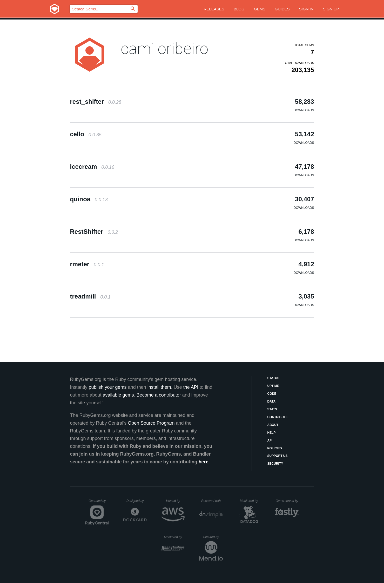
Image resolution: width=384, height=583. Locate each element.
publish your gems (108, 387)
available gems (118, 395)
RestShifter (94, 231)
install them (159, 387)
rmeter (87, 264)
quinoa (89, 199)
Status (273, 378)
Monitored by (250, 501)
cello (86, 134)
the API (190, 387)
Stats (272, 409)
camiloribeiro (164, 48)
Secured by (213, 537)
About (273, 425)
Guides (282, 9)
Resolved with (212, 501)
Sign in (306, 9)
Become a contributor (159, 395)
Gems (259, 9)
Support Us (277, 456)
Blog (239, 9)
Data (271, 401)
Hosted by (175, 501)
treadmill (90, 296)
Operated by (99, 502)
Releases (214, 9)
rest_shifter (95, 101)
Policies (274, 448)
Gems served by (287, 501)
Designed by (136, 501)
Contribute (277, 417)
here (203, 461)
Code (272, 394)
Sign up (331, 9)
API (270, 440)
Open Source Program (151, 423)
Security (275, 463)
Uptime (273, 386)
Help (271, 433)
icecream (92, 166)
